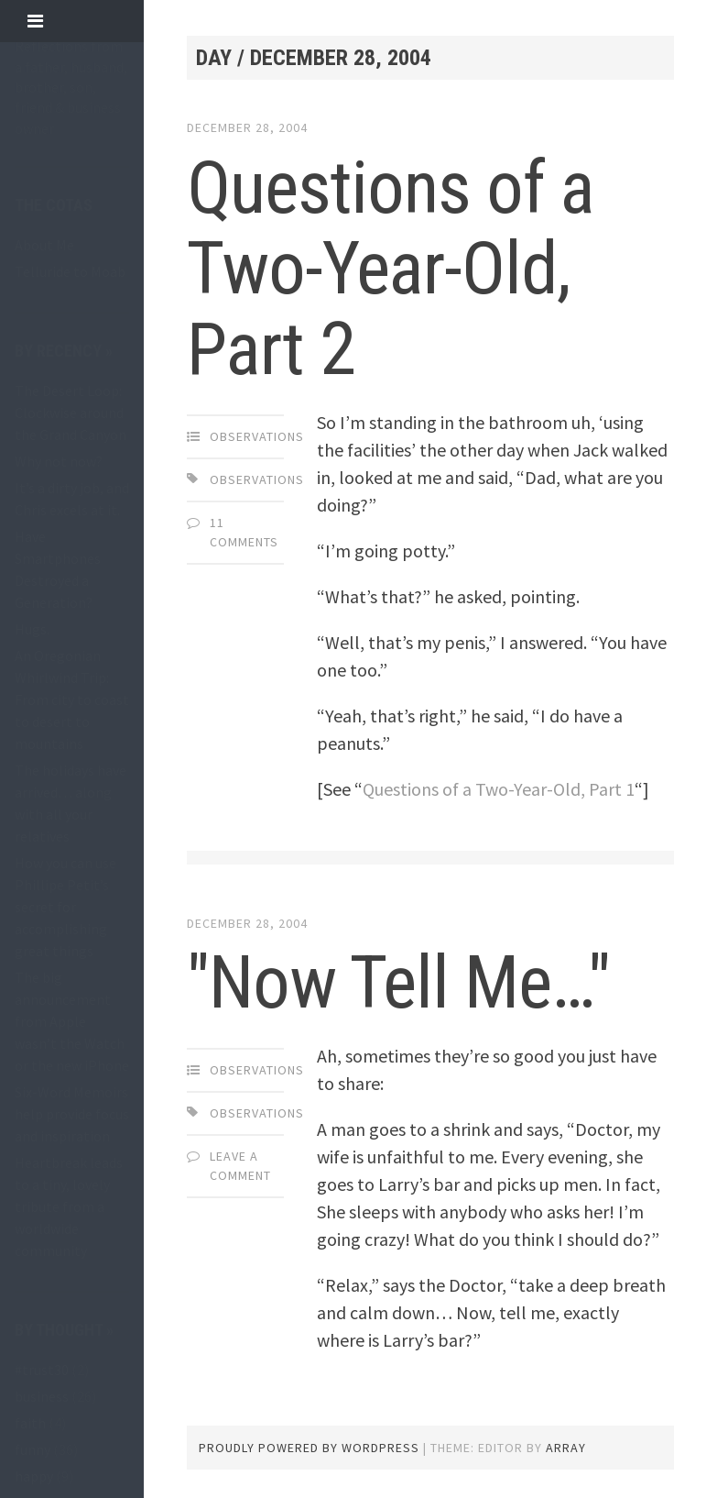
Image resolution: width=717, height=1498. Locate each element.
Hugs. (32, 629)
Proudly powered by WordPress (309, 1447)
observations (257, 436)
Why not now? (59, 461)
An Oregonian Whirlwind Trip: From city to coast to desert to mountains (72, 699)
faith (30, 1423)
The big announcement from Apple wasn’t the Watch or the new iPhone (72, 1021)
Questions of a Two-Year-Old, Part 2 (390, 268)
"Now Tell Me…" (398, 983)
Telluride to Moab (70, 271)
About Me (44, 245)
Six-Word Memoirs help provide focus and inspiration (72, 1114)
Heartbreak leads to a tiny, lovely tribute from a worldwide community (69, 1206)
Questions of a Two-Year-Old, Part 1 (499, 788)
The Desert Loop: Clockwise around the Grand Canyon (70, 412)
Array (566, 1447)
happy (34, 1476)
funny (32, 1449)
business (42, 1396)
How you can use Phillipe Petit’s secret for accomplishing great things (65, 907)
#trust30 (42, 1369)
